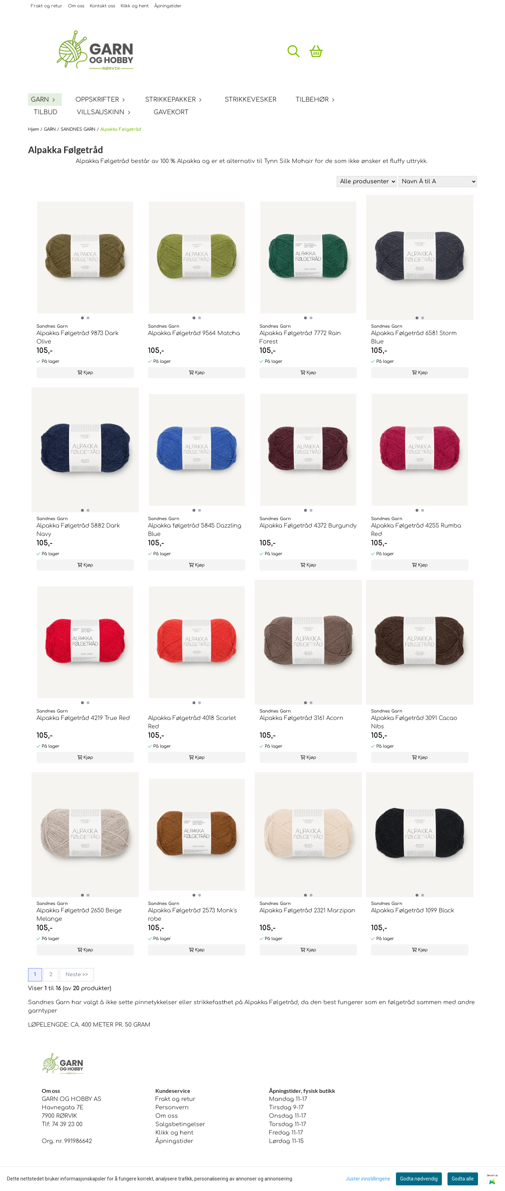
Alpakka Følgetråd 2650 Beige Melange (79, 914)
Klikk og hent (135, 6)
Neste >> (77, 974)
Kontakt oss (102, 6)
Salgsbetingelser (180, 1124)
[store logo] (100, 51)
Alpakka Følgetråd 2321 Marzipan (307, 910)
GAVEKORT (171, 112)
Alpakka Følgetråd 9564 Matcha (194, 333)
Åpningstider (168, 6)
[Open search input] (293, 51)
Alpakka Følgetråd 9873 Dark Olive (77, 337)
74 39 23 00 (67, 1124)
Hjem (34, 129)
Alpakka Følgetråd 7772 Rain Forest (300, 337)
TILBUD (46, 112)
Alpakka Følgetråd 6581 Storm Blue (414, 337)
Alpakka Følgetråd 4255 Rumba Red (416, 530)
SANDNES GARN (79, 129)
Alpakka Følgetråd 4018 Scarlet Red (192, 722)
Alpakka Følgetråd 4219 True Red (83, 718)
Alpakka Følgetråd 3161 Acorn (301, 718)
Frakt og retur (46, 6)
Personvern (172, 1107)
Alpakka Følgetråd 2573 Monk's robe (192, 914)
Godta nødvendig (419, 1179)
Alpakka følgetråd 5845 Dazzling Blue (194, 530)
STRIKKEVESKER (250, 99)
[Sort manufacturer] (367, 181)
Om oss (76, 6)
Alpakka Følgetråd (120, 129)
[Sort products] (437, 181)
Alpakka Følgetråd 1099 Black (412, 910)
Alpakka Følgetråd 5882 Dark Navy (78, 530)
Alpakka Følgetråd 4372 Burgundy (308, 526)
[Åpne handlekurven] (316, 51)
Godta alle (463, 1179)
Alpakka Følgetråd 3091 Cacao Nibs (414, 722)
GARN (50, 129)
